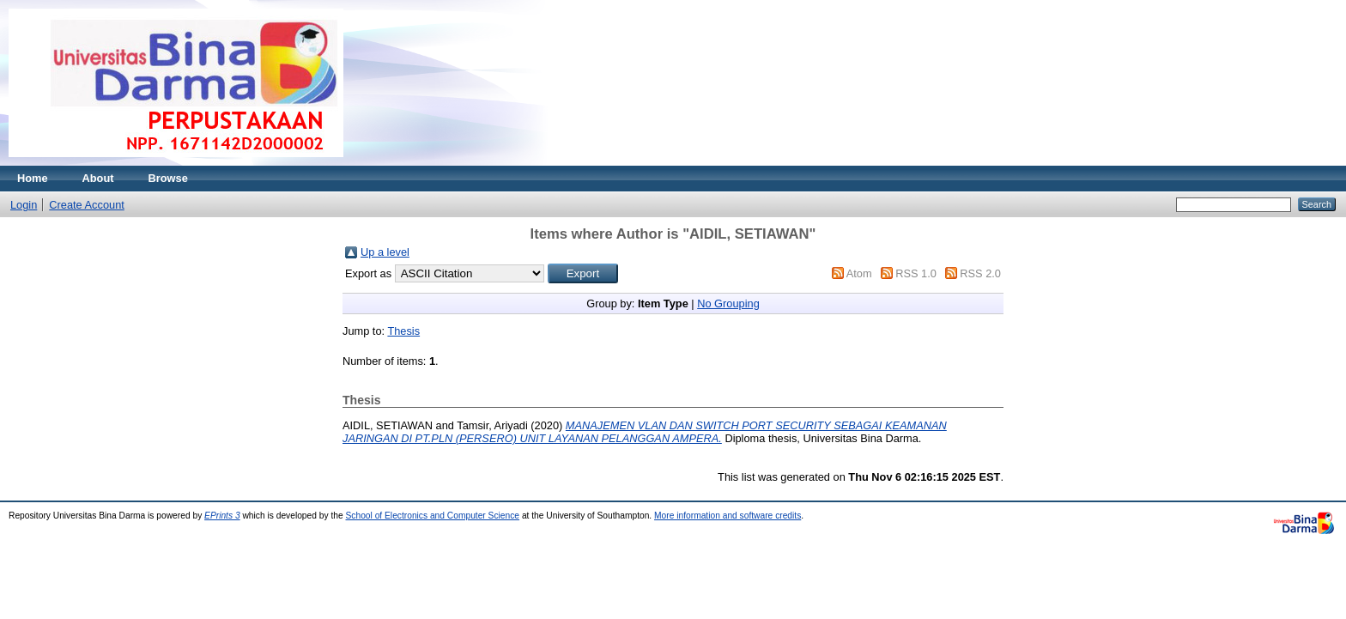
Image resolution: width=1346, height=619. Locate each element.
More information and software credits (727, 515)
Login (23, 204)
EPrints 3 (222, 515)
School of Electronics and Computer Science (433, 515)
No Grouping (728, 303)
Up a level (385, 252)
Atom (859, 273)
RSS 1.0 (916, 273)
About (98, 178)
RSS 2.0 (980, 273)
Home (32, 178)
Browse (168, 178)
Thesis (403, 331)
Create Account (86, 204)
